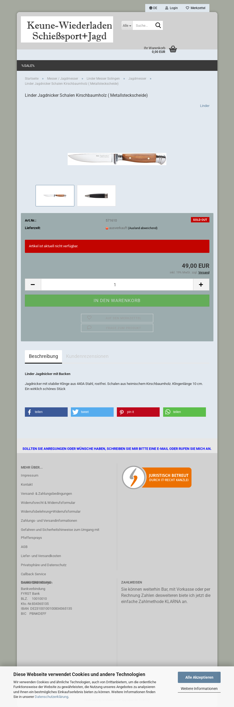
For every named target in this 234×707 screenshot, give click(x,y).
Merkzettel (195, 8)
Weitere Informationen (199, 688)
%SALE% (28, 66)
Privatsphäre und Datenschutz (43, 565)
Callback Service (33, 574)
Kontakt (27, 484)
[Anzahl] (117, 285)
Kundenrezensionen (87, 356)
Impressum (29, 475)
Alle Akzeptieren (199, 677)
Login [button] (171, 8)
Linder (204, 106)
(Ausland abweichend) (143, 228)
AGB (24, 547)
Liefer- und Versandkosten (41, 556)
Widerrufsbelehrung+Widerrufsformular (50, 511)
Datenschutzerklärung (51, 697)
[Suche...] (126, 25)
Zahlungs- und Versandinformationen (49, 521)
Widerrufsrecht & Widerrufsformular (48, 503)
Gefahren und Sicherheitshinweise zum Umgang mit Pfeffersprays (60, 534)
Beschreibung (43, 356)
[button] (153, 8)
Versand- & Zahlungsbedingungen (46, 494)
